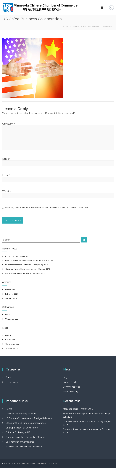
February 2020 (12, 294)
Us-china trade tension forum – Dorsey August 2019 (27, 265)
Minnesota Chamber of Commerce (23, 446)
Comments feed (12, 344)
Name (6, 159)
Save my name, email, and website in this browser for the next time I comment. (47, 207)
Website (6, 191)
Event (7, 315)
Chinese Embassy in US (17, 432)
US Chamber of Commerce (19, 441)
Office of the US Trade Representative (25, 423)
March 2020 (10, 290)
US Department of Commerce (21, 427)
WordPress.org (11, 348)
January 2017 (11, 298)
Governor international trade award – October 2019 (27, 269)
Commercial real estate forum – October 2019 (25, 273)
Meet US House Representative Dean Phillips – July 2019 (29, 260)
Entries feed (10, 340)
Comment (8, 124)
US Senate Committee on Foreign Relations (28, 418)
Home (8, 409)
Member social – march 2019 (17, 256)
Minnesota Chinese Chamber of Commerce (37, 463)
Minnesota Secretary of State (20, 413)
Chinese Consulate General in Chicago (25, 437)
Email (6, 175)
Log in (8, 335)
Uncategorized (11, 319)
